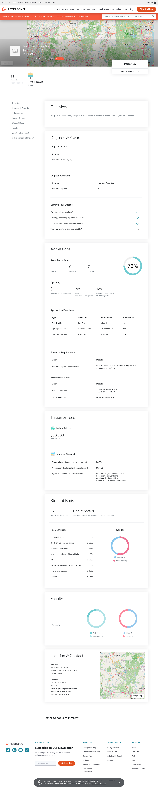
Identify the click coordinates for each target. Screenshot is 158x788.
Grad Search (112, 752)
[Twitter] (8, 750)
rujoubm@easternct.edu (66, 688)
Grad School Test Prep (91, 752)
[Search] (131, 9)
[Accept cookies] (117, 782)
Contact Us (136, 752)
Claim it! (59, 59)
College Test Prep (89, 748)
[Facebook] (14, 750)
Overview (16, 103)
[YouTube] (20, 750)
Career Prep (92, 9)
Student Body (18, 123)
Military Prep (121, 9)
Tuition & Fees (18, 118)
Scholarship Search (114, 756)
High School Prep (106, 9)
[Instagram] (27, 750)
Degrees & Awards (20, 108)
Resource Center (113, 760)
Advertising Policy (138, 769)
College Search (113, 748)
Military (86, 760)
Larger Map (7, 63)
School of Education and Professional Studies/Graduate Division (83, 16)
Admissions (17, 113)
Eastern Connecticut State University (39, 16)
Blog (4, 3)
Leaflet (128, 21)
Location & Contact (20, 133)
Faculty (15, 128)
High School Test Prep (91, 764)
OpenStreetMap (141, 21)
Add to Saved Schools (130, 71)
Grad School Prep (77, 9)
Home (4, 16)
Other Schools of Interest (23, 138)
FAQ (40, 3)
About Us (135, 748)
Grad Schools (15, 16)
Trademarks (136, 764)
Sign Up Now (146, 9)
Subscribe (66, 763)
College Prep (62, 9)
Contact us (50, 3)
